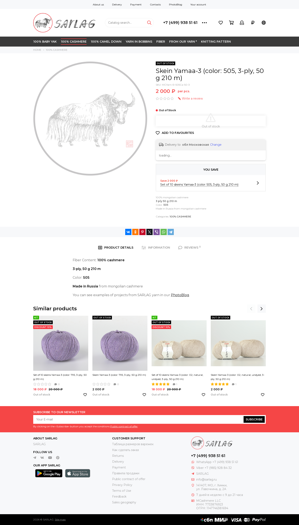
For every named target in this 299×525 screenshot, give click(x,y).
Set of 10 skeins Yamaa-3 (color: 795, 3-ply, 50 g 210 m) (60, 377)
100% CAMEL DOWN (106, 41)
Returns (118, 456)
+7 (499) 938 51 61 (180, 22)
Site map (60, 519)
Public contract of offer (124, 426)
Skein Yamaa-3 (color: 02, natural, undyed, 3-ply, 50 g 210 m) (238, 377)
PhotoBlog (175, 4)
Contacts (155, 4)
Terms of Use (121, 491)
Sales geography (124, 502)
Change (216, 145)
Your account (198, 4)
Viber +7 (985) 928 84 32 (214, 468)
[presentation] (251, 308)
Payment (136, 4)
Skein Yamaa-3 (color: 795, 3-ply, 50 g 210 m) (119, 374)
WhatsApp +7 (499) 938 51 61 (217, 462)
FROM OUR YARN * (183, 41)
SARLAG (39, 444)
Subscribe (254, 419)
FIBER (160, 41)
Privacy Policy (122, 485)
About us (98, 4)
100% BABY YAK (45, 41)
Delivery (117, 4)
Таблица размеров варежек (133, 444)
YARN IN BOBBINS (139, 41)
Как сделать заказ (125, 450)
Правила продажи (125, 473)
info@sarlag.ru (206, 479)
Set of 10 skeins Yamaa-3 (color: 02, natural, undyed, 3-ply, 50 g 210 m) (177, 377)
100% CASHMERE (74, 41)
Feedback (119, 496)
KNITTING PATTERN (216, 41)
